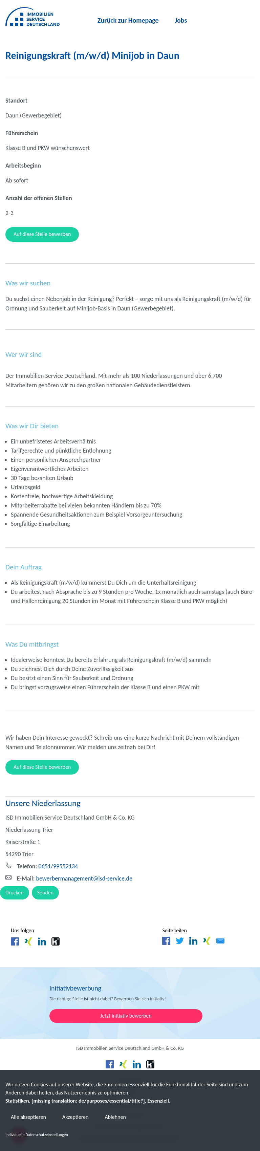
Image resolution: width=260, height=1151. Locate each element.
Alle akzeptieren (28, 1117)
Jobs (181, 20)
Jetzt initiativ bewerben (125, 1016)
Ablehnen (115, 1117)
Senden (45, 892)
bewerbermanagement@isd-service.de (74, 878)
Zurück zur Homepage (128, 20)
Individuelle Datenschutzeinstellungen (36, 1134)
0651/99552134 (47, 866)
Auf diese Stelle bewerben (42, 234)
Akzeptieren (75, 1117)
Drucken (14, 892)
